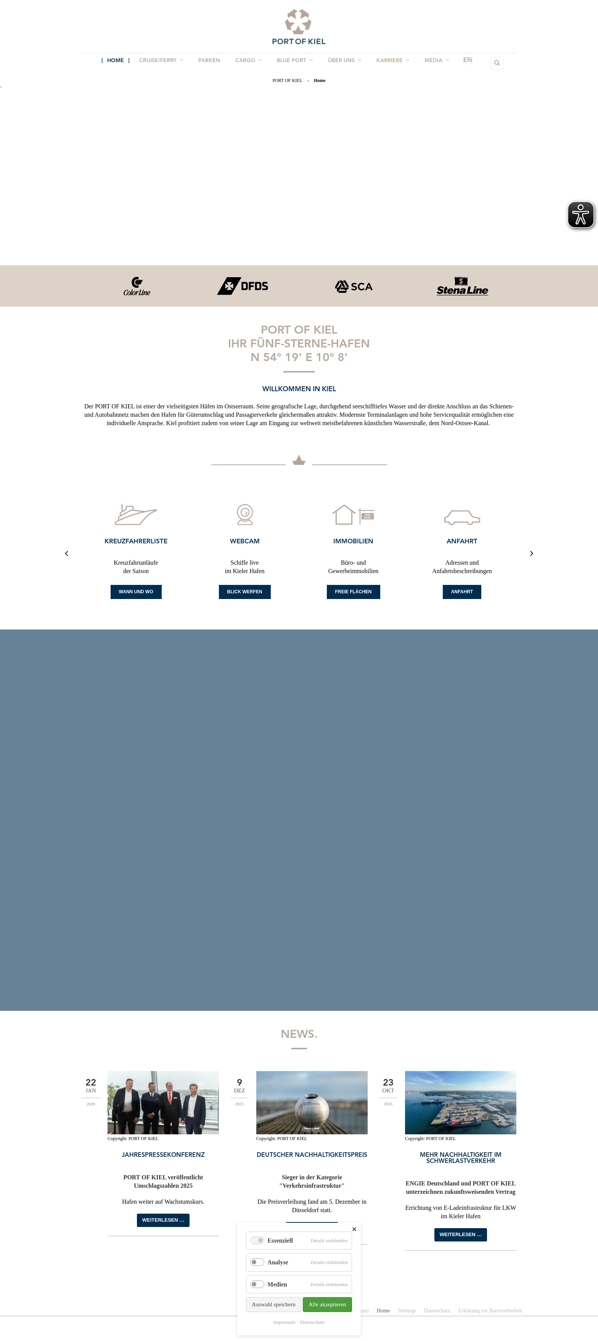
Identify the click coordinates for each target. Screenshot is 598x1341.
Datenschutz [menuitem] (437, 1311)
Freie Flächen (353, 591)
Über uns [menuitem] (342, 63)
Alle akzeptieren (327, 1304)
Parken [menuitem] (211, 63)
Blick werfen (244, 591)
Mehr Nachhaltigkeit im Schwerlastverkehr (461, 1158)
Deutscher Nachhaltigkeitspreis (312, 1155)
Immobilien (353, 541)
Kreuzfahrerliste (135, 541)
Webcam (245, 541)
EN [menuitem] (456, 63)
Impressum (284, 1322)
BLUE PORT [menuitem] (294, 63)
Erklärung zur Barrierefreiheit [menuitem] (490, 1311)
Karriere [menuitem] (389, 63)
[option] (136, 286)
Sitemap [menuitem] (407, 1311)
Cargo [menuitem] (249, 63)
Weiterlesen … (163, 1220)
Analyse (277, 1262)
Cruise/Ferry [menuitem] (165, 63)
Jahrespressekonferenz (163, 1155)
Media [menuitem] (431, 63)
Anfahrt (462, 541)
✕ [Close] (354, 1229)
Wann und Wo (136, 591)
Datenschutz (312, 1322)
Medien (277, 1284)
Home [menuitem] (121, 63)
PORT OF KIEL (287, 80)
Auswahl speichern (274, 1304)
